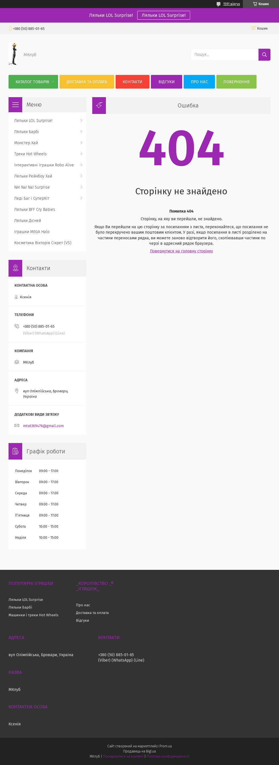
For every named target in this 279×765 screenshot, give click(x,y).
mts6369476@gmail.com (43, 426)
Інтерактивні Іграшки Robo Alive (44, 165)
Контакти (132, 81)
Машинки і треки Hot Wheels (33, 615)
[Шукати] (264, 55)
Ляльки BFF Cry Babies (34, 209)
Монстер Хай (26, 142)
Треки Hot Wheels (30, 154)
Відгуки (167, 81)
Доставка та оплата (87, 81)
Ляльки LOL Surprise (26, 599)
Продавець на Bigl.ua (139, 751)
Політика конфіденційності (168, 756)
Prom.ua (165, 746)
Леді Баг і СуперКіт (31, 198)
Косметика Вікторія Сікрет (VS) (42, 242)
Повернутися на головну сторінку (181, 251)
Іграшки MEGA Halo (32, 231)
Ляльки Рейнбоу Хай (33, 176)
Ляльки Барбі (26, 131)
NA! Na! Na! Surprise (32, 187)
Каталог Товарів (33, 81)
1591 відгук (231, 4)
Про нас (199, 81)
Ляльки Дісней (27, 220)
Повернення (236, 81)
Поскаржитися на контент (123, 756)
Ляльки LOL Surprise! (164, 15)
